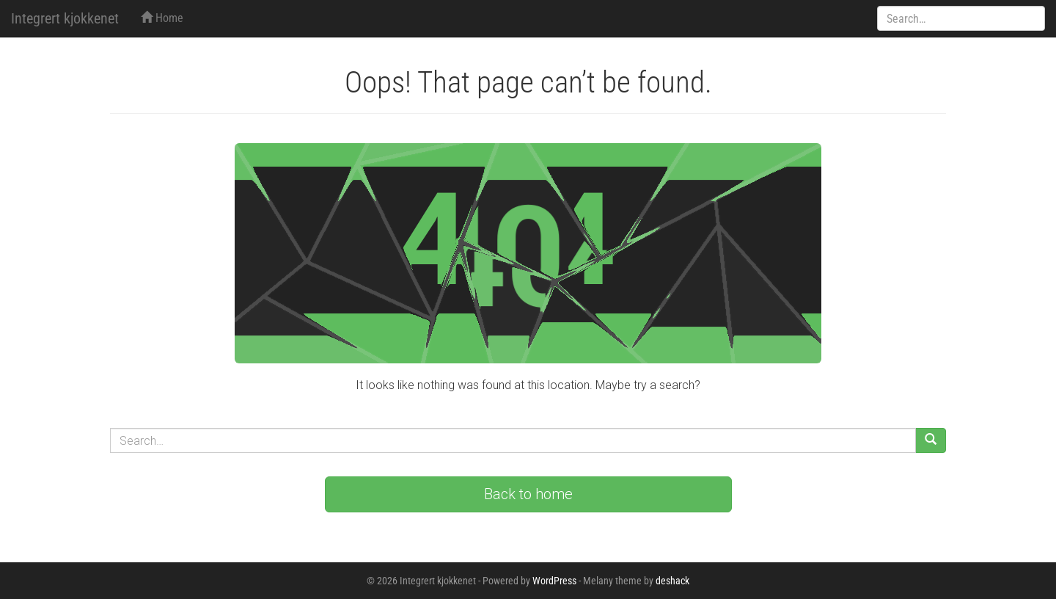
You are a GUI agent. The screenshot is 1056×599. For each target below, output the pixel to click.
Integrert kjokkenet (65, 18)
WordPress (554, 581)
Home (162, 18)
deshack (672, 581)
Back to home (528, 494)
